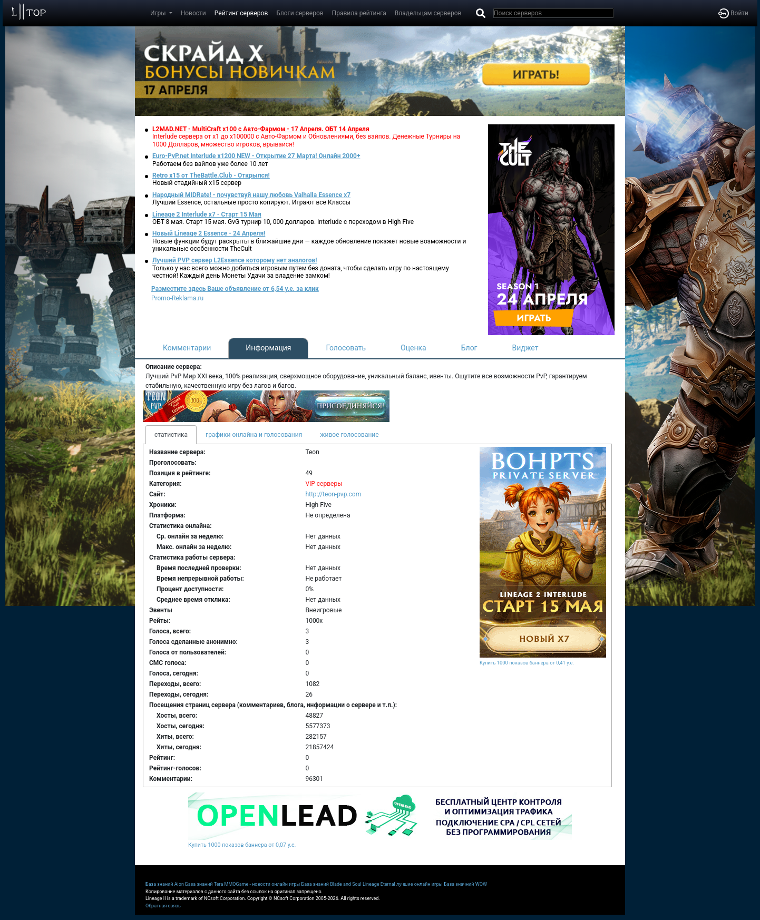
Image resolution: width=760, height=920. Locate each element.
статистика (171, 434)
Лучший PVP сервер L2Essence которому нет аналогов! (234, 260)
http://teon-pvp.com (333, 494)
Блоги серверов (299, 13)
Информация (268, 348)
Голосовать (346, 348)
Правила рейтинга (359, 13)
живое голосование (349, 434)
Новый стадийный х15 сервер (196, 183)
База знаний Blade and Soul (331, 884)
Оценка (413, 348)
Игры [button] (159, 13)
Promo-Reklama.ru (177, 298)
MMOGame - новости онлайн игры (262, 884)
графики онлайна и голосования (254, 434)
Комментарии (187, 348)
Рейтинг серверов (241, 13)
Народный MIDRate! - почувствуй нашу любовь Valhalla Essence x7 (251, 195)
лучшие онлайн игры (419, 884)
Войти (733, 13)
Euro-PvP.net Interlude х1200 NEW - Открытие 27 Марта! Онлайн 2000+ (256, 156)
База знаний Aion (164, 884)
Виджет (525, 348)
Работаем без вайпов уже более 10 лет (210, 164)
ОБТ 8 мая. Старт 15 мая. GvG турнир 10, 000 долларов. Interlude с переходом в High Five (283, 222)
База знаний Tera (204, 884)
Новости (193, 13)
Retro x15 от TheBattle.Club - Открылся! (211, 175)
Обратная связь (163, 905)
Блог (469, 348)
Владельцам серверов (428, 13)
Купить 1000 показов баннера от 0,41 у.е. (527, 662)
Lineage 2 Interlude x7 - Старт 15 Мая (206, 214)
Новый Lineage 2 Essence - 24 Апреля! (208, 233)
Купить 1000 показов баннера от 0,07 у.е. (242, 844)
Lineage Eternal (379, 884)
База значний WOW (465, 884)
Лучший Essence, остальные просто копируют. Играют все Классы (251, 202)
